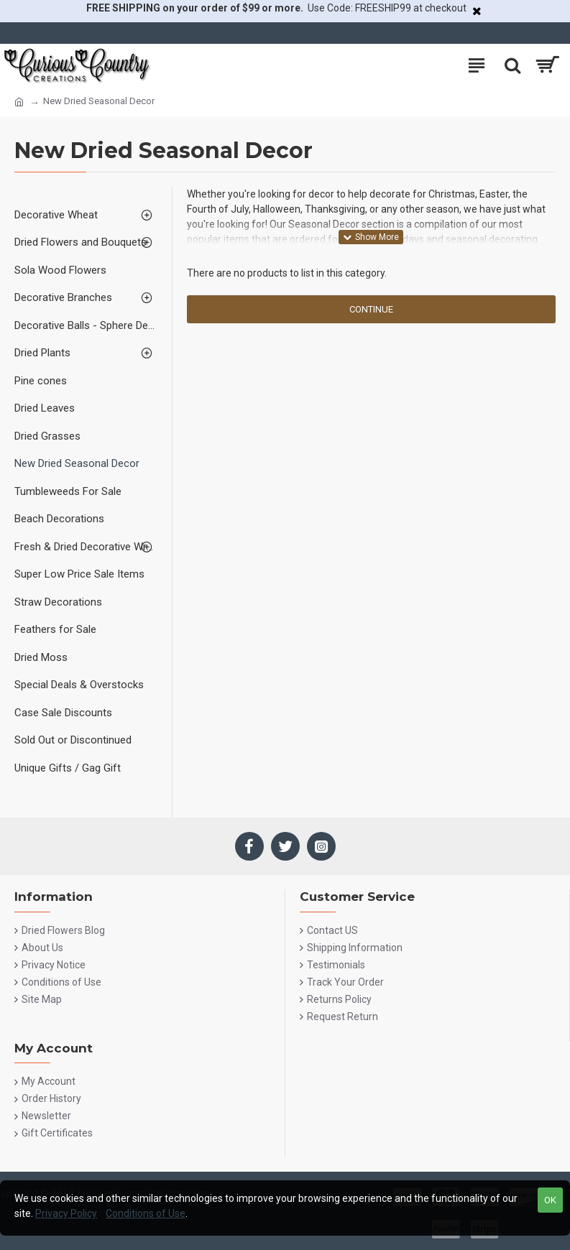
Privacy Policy (66, 1213)
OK (550, 1200)
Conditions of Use (145, 1213)
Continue (371, 309)
